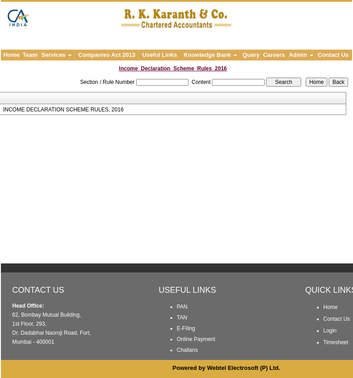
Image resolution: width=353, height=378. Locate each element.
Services (56, 54)
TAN (182, 317)
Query (251, 54)
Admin (301, 54)
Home (11, 54)
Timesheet (335, 342)
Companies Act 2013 (107, 54)
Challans (187, 350)
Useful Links (159, 54)
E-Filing (186, 328)
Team (30, 54)
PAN (182, 307)
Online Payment (196, 339)
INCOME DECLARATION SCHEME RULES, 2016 (63, 109)
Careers (273, 54)
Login (329, 330)
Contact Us (333, 54)
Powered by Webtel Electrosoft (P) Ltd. (226, 367)
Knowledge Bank (210, 54)
